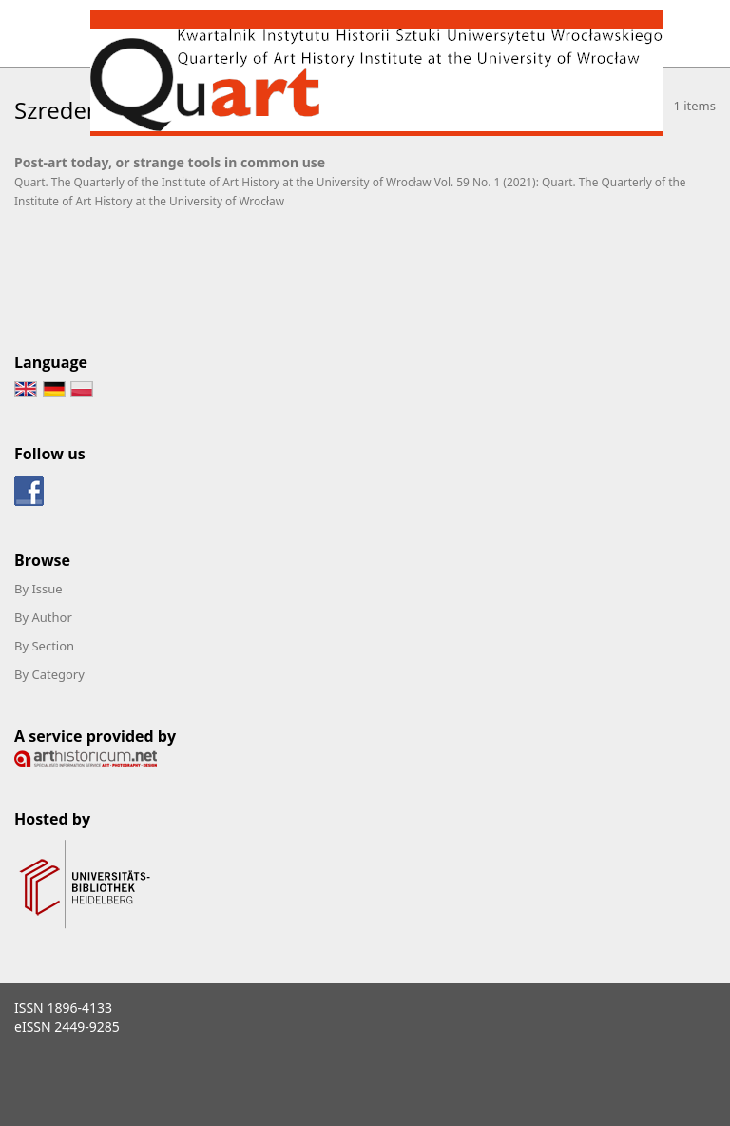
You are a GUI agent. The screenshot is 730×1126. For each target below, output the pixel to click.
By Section (44, 645)
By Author (43, 617)
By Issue (38, 588)
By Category (49, 674)
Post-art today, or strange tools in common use (169, 162)
